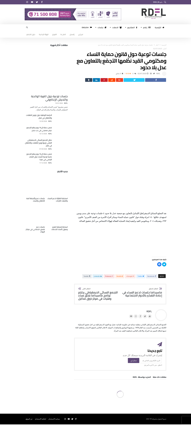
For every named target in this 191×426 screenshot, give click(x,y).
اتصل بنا (63, 34)
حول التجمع (31, 34)
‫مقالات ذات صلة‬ (159, 379)
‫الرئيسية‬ (163, 45)
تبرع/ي (80, 34)
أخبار (157, 45)
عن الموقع (29, 420)
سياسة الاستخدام (54, 420)
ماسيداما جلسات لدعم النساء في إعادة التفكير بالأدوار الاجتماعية (142, 294)
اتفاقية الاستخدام (40, 420)
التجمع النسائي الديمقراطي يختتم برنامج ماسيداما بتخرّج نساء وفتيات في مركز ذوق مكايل (98, 296)
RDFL (158, 74)
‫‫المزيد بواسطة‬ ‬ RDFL (142, 379)
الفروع (54, 34)
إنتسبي (72, 34)
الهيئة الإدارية (43, 34)
